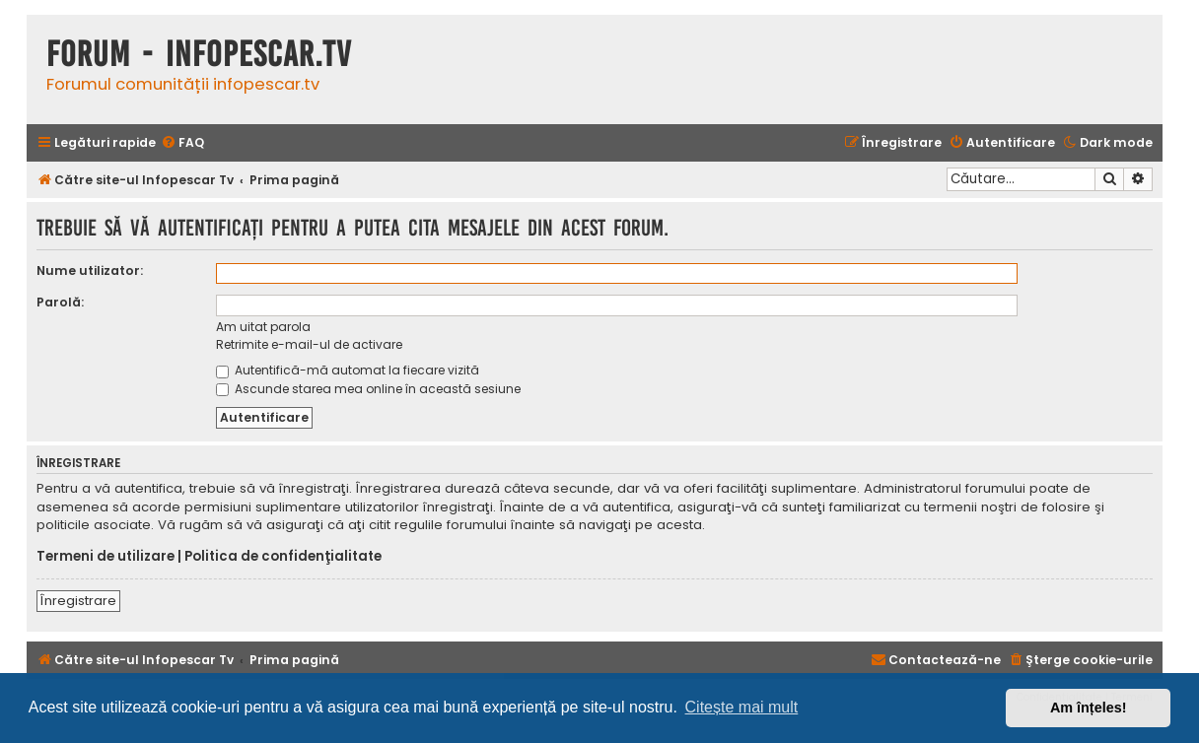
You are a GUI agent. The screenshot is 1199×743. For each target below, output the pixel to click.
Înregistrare (78, 600)
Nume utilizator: (89, 270)
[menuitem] (182, 143)
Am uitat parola (263, 326)
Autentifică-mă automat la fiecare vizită (347, 370)
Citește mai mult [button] (742, 707)
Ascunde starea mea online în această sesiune (368, 388)
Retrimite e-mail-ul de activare (309, 344)
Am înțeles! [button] (1088, 707)
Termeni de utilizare (105, 557)
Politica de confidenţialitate (283, 557)
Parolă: (60, 302)
